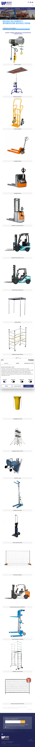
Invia (23, 721)
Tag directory (29, 709)
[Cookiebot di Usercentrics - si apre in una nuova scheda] (29, 360)
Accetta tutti (28, 386)
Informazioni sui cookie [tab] (28, 363)
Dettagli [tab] (17, 363)
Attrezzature (17, 8)
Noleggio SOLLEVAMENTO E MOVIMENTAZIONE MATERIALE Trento (17, 707)
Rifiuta (6, 386)
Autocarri (29, 8)
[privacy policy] (22, 725)
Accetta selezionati (17, 386)
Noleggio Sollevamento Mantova (12, 708)
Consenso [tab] (6, 363)
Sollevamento (6, 8)
